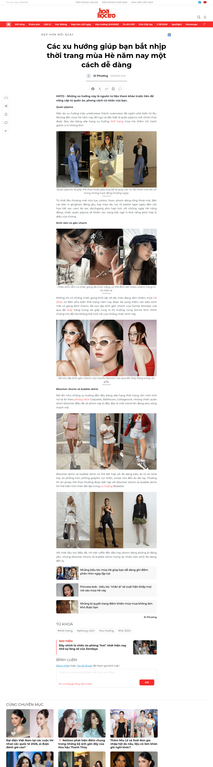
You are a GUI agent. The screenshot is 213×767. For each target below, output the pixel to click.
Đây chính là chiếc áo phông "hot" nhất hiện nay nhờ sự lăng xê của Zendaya (92, 647)
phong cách (81, 399)
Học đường (61, 24)
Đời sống (20, 24)
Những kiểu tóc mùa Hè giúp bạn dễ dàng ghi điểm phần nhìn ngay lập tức (114, 571)
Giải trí (47, 24)
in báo (113, 89)
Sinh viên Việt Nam (142, 2)
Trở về (6, 131)
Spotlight (177, 24)
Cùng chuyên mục (24, 704)
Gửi (147, 682)
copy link (106, 89)
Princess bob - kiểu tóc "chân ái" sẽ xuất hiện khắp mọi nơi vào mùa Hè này (115, 588)
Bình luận (6, 122)
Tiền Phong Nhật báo (114, 2)
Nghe (6, 98)
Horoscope (191, 24)
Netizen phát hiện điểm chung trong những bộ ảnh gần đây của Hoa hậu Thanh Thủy (81, 744)
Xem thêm (204, 24)
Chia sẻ (6, 106)
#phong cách (86, 630)
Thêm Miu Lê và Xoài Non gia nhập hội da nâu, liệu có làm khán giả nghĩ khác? (133, 744)
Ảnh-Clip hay (146, 24)
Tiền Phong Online (86, 2)
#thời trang (65, 630)
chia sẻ (93, 89)
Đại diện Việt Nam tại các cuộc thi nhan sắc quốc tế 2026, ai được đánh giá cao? (29, 744)
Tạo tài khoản (84, 665)
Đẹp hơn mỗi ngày (81, 24)
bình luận (120, 89)
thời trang (117, 121)
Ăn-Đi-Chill (129, 24)
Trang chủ (8, 24)
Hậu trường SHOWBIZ (107, 24)
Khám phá (34, 24)
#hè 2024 (124, 630)
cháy (70, 309)
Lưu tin (6, 114)
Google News (169, 34)
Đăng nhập (63, 665)
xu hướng (107, 486)
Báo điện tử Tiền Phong (106, 13)
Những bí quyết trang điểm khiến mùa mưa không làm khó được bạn (116, 605)
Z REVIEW (162, 24)
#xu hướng (106, 630)
